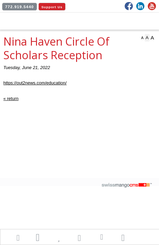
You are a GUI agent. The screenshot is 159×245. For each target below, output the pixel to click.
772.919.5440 (19, 7)
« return (11, 98)
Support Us (52, 7)
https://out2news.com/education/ (35, 82)
